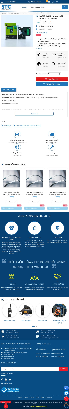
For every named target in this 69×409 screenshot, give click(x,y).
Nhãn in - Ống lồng (14, 13)
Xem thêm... (39, 48)
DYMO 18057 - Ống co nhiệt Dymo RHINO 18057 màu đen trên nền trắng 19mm (34, 194)
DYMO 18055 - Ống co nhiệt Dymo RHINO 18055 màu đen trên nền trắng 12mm (57, 194)
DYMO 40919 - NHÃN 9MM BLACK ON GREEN (26, 125)
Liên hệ (32, 397)
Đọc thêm (33, 114)
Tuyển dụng (49, 397)
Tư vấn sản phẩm (51, 84)
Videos (42, 397)
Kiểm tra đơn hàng (11, 1)
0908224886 (36, 2)
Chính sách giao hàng (57, 356)
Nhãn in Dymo (25, 13)
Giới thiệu (26, 397)
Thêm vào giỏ (11, 202)
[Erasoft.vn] (44, 406)
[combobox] (25, 6)
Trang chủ (3, 13)
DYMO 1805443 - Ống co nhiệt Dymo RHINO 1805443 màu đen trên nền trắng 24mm (11, 194)
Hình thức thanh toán (42, 356)
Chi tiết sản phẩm (8, 90)
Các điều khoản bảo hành (43, 353)
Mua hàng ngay (52, 79)
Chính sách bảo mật (57, 353)
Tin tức (37, 397)
